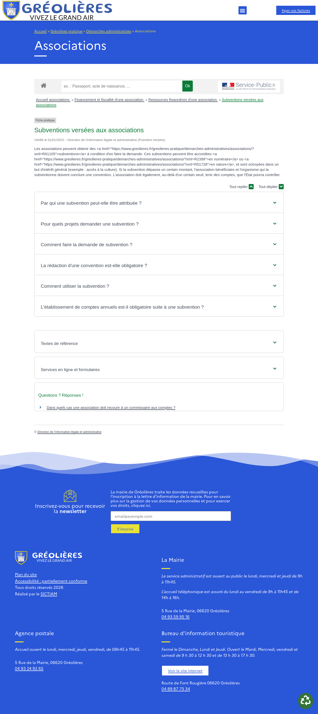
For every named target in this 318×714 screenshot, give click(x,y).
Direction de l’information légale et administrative (69, 432)
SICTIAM (48, 593)
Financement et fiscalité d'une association (109, 99)
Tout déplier (271, 186)
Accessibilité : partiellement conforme (51, 580)
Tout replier (241, 186)
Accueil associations (53, 99)
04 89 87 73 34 (175, 688)
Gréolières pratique (66, 31)
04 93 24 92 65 (29, 668)
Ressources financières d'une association (183, 99)
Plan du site (26, 574)
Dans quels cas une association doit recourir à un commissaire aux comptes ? (111, 407)
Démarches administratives (108, 31)
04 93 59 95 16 (175, 616)
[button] (242, 10)
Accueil (40, 31)
